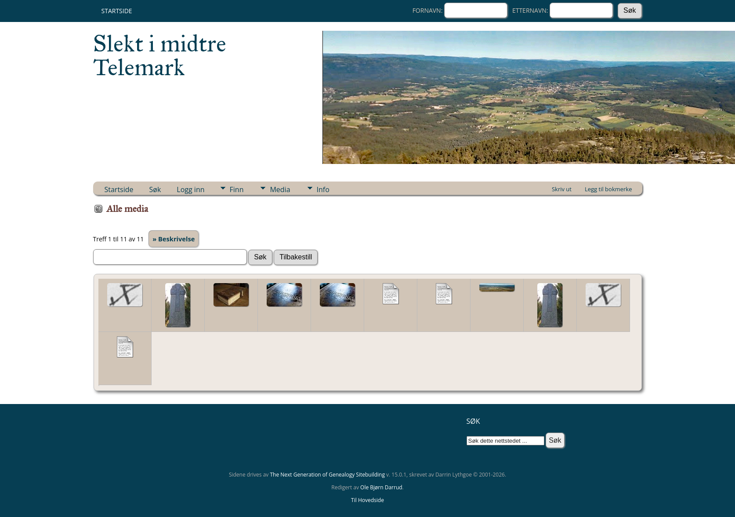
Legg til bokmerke (608, 189)
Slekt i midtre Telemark (159, 55)
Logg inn (190, 189)
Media (280, 189)
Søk (155, 189)
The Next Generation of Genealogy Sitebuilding (327, 474)
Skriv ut (562, 189)
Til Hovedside (367, 500)
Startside (116, 11)
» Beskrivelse (173, 238)
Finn (237, 189)
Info (323, 189)
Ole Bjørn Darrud (381, 487)
